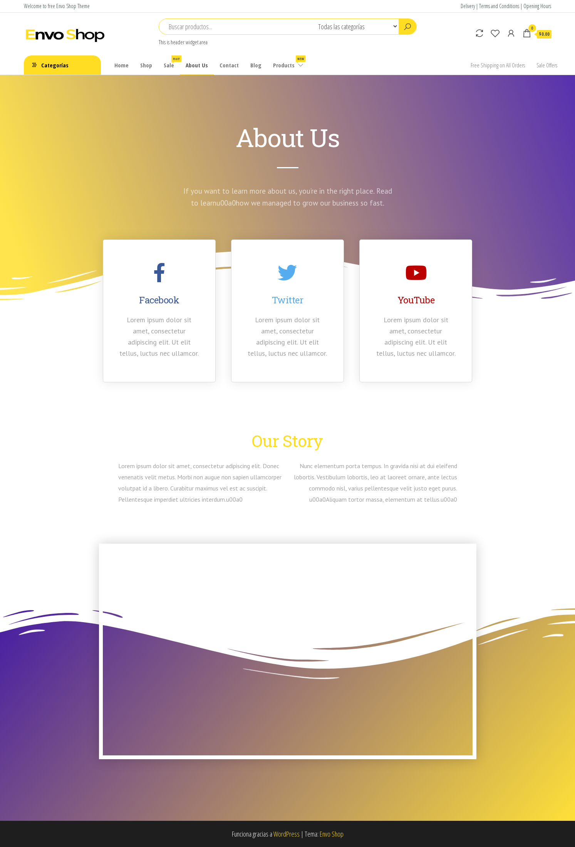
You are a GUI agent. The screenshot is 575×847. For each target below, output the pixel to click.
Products (288, 62)
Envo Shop (332, 834)
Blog (256, 65)
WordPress (286, 834)
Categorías (55, 65)
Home (121, 65)
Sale (172, 62)
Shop (146, 65)
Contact (229, 65)
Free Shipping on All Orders (498, 65)
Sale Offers (546, 65)
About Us (197, 65)
